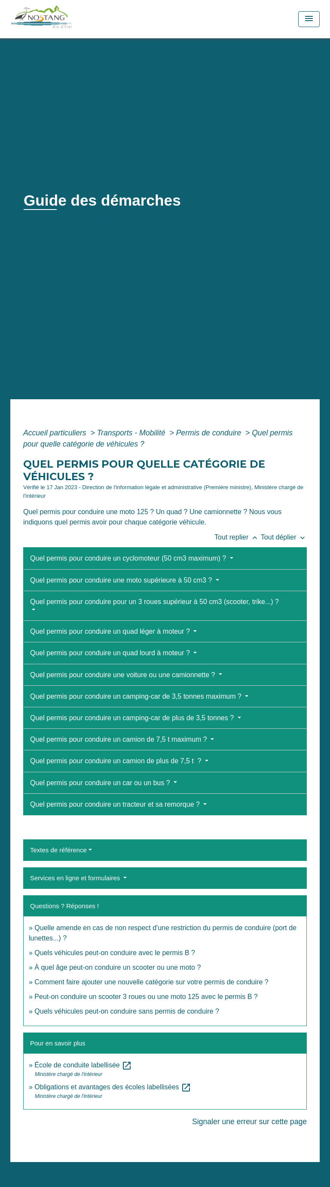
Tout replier (237, 537)
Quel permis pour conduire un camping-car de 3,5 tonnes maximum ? (136, 696)
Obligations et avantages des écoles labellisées (112, 1087)
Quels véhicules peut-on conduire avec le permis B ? (114, 952)
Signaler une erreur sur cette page (249, 1121)
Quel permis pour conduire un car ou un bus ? (101, 782)
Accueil (39, 220)
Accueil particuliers (56, 433)
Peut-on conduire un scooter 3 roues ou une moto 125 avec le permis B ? (145, 996)
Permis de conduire (209, 433)
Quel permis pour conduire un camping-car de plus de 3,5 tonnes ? (133, 717)
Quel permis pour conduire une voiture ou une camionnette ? (123, 674)
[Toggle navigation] (309, 19)
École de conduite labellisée (83, 1065)
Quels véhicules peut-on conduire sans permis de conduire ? (126, 1011)
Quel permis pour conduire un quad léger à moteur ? (111, 631)
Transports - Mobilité (132, 433)
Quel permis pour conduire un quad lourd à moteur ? (111, 653)
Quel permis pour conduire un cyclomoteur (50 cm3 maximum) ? (129, 558)
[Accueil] (60, 19)
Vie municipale (88, 220)
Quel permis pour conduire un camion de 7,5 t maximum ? (119, 739)
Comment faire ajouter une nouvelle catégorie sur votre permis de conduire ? (151, 982)
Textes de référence (58, 850)
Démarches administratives (175, 220)
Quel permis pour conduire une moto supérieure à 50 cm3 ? (122, 580)
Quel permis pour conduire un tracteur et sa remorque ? (116, 804)
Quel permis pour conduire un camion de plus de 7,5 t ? (116, 761)
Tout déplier (284, 537)
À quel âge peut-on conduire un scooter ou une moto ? (117, 967)
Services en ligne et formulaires (76, 878)
